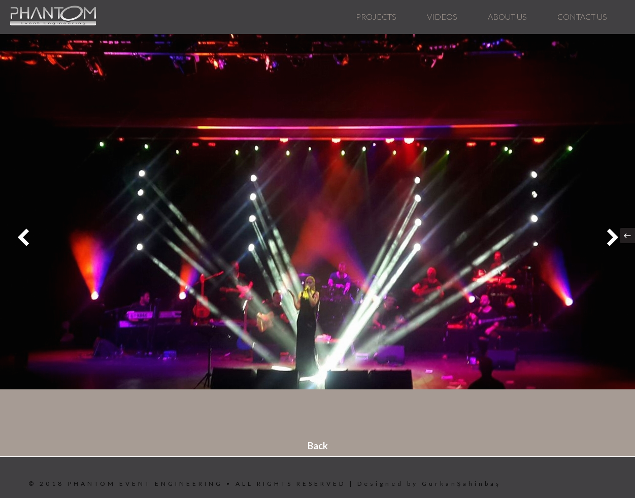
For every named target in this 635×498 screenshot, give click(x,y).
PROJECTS (376, 16)
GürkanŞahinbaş (461, 483)
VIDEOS (442, 16)
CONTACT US (582, 16)
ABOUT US (507, 16)
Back (318, 445)
